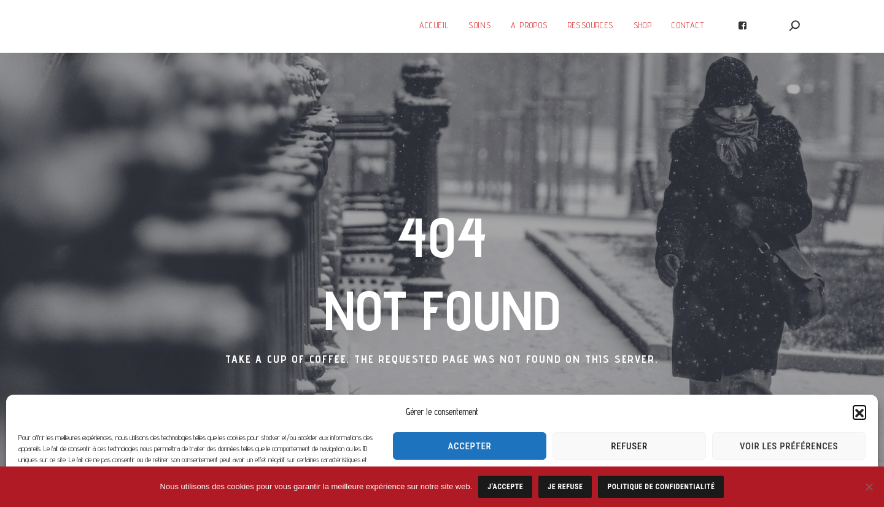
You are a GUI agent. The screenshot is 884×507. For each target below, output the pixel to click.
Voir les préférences (789, 446)
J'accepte (505, 486)
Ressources (591, 25)
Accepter (470, 446)
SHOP (643, 25)
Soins (479, 25)
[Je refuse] (869, 487)
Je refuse (565, 486)
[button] (859, 412)
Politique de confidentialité (661, 486)
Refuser (629, 446)
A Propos (529, 25)
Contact (688, 25)
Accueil (434, 25)
